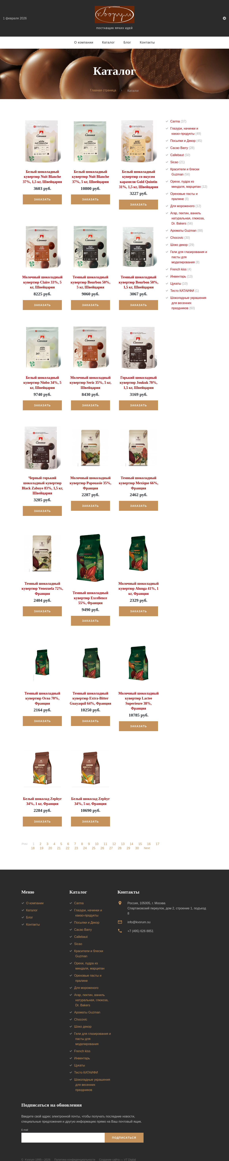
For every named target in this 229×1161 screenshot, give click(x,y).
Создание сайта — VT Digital (117, 1152)
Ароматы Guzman (186, 230)
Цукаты (179, 283)
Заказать (42, 199)
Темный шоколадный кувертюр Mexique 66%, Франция (138, 482)
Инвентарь (181, 276)
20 (50, 841)
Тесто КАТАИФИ (184, 290)
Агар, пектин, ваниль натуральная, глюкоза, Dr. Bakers (187, 218)
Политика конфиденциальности (74, 1152)
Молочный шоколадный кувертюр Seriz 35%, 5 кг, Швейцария (90, 382)
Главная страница (103, 90)
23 (76, 841)
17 (158, 837)
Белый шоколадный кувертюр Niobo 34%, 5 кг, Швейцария (42, 382)
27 (110, 841)
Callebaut (180, 155)
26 (102, 841)
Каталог (108, 42)
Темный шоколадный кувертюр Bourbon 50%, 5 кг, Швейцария (90, 282)
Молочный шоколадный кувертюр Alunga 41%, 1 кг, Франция (138, 587)
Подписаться (124, 1130)
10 (97, 837)
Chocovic (180, 237)
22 (67, 841)
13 (123, 837)
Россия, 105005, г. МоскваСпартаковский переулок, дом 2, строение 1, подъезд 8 (166, 901)
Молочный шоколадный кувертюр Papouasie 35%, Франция (90, 482)
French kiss (180, 269)
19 (41, 841)
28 (119, 841)
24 (84, 841)
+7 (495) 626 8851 (140, 924)
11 (105, 837)
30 (137, 841)
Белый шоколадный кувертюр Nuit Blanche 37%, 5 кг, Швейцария (90, 177)
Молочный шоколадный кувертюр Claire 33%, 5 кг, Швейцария (42, 282)
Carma (178, 121)
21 (58, 841)
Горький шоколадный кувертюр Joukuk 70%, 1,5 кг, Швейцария (138, 382)
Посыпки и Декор (186, 140)
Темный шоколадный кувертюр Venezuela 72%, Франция (42, 587)
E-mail (24, 1123)
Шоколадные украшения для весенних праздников (188, 303)
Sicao (177, 162)
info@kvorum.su (138, 915)
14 (132, 837)
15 (140, 837)
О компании (83, 42)
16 (149, 837)
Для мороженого (185, 206)
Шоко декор (182, 244)
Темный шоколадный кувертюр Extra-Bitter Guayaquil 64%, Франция (90, 697)
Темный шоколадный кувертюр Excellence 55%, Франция (90, 597)
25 (93, 841)
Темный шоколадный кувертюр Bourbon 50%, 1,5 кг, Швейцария (138, 282)
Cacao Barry (182, 148)
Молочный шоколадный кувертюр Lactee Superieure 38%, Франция (138, 697)
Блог (127, 42)
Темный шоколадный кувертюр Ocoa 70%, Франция (42, 697)
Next (147, 841)
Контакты (147, 42)
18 (32, 841)
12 (114, 837)
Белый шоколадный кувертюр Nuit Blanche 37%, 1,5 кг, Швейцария (42, 177)
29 (128, 841)
